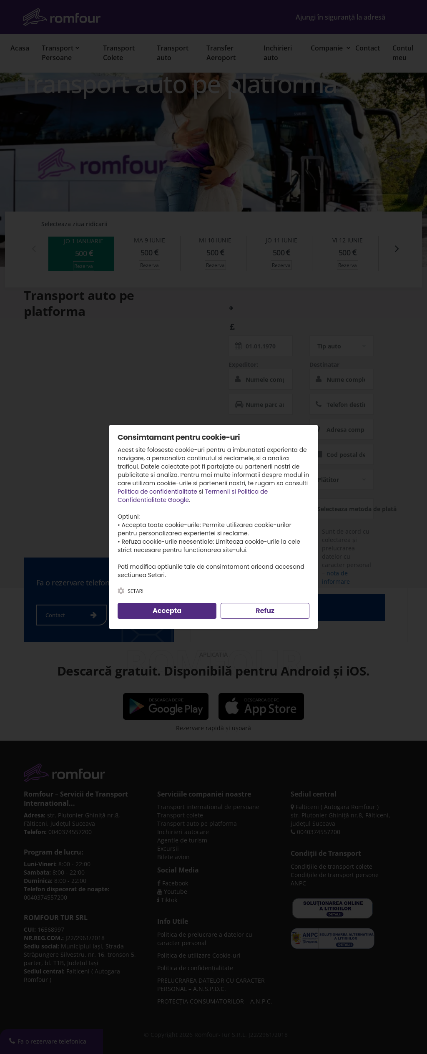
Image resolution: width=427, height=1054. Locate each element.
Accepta (167, 610)
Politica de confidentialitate (157, 491)
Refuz (265, 610)
